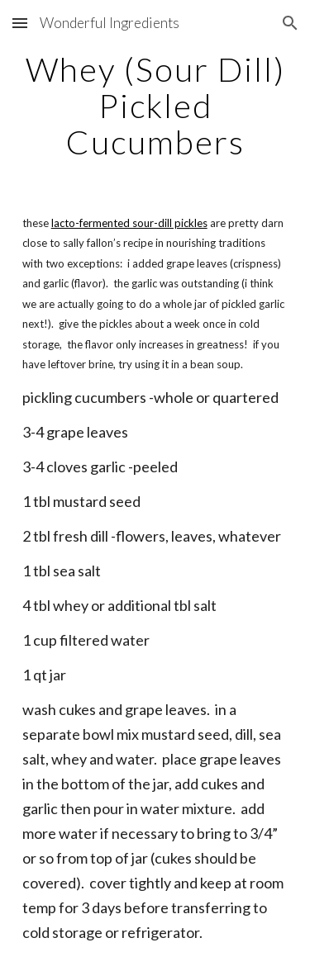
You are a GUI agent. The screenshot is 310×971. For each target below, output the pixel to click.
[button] (20, 22)
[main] (155, 106)
